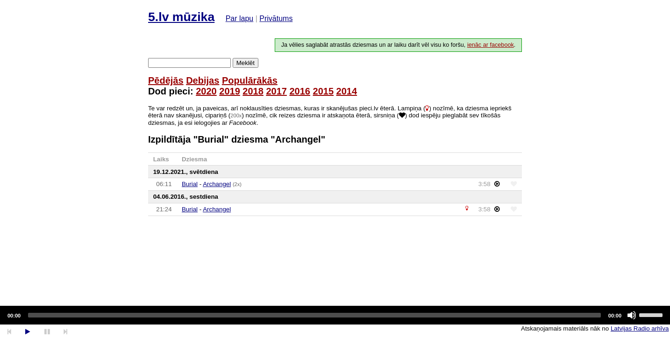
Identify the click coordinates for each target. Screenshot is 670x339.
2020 (206, 91)
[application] (335, 315)
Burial (190, 184)
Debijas (202, 80)
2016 (299, 91)
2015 (323, 91)
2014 (346, 91)
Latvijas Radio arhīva (640, 328)
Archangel (217, 184)
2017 (276, 91)
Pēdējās (166, 80)
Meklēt (245, 62)
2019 (229, 91)
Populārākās (250, 80)
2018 (253, 91)
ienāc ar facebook (490, 45)
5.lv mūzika (181, 17)
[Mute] (631, 315)
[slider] (314, 315)
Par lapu (240, 18)
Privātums (275, 18)
